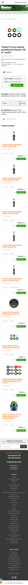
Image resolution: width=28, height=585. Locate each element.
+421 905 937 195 (14, 455)
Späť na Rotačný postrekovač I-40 (10, 19)
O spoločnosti (14, 552)
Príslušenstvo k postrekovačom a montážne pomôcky (14, 492)
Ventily (14, 506)
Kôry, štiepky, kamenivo (14, 523)
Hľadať (21, 8)
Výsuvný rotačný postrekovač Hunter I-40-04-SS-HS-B (12, 212)
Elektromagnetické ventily (14, 484)
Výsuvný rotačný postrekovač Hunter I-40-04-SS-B (12, 145)
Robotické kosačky (14, 540)
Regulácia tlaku (14, 488)
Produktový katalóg (11, 119)
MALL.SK (18, 573)
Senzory (14, 490)
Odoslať (23, 446)
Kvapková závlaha (14, 502)
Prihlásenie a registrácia (20, 2)
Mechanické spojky (14, 494)
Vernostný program (14, 565)
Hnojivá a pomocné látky (14, 529)
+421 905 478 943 (14, 458)
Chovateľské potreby (14, 519)
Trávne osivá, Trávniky (14, 525)
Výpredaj (14, 477)
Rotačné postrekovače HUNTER (20, 12)
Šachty (14, 504)
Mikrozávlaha (14, 509)
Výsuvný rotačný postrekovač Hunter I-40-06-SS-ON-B (12, 279)
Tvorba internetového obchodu (10, 583)
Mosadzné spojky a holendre (14, 496)
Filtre (14, 507)
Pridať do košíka (17, 85)
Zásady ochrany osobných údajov (14, 563)
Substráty (14, 521)
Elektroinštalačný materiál (14, 513)
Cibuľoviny (14, 533)
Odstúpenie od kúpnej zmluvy (14, 567)
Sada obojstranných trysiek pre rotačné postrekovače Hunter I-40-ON (12, 381)
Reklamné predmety (14, 542)
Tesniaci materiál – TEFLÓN (14, 511)
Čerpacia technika (14, 517)
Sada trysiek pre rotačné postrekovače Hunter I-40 (10, 346)
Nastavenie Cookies (14, 569)
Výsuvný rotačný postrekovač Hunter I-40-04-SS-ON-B (12, 179)
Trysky (14, 482)
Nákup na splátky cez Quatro (14, 559)
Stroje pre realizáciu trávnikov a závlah (14, 538)
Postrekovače (8, 12)
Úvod (2, 12)
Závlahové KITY (14, 536)
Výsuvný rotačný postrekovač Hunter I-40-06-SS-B (12, 246)
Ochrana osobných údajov (14, 561)
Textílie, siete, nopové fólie (14, 527)
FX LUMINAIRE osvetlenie (14, 479)
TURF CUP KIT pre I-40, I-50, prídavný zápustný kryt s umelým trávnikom (11, 416)
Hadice (14, 500)
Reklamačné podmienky (14, 557)
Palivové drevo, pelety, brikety (14, 534)
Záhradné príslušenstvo (14, 498)
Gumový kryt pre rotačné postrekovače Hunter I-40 (10, 313)
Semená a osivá (14, 531)
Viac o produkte (6, 149)
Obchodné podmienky (14, 555)
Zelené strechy (14, 515)
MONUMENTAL (20, 583)
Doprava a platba (14, 554)
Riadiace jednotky (14, 486)
